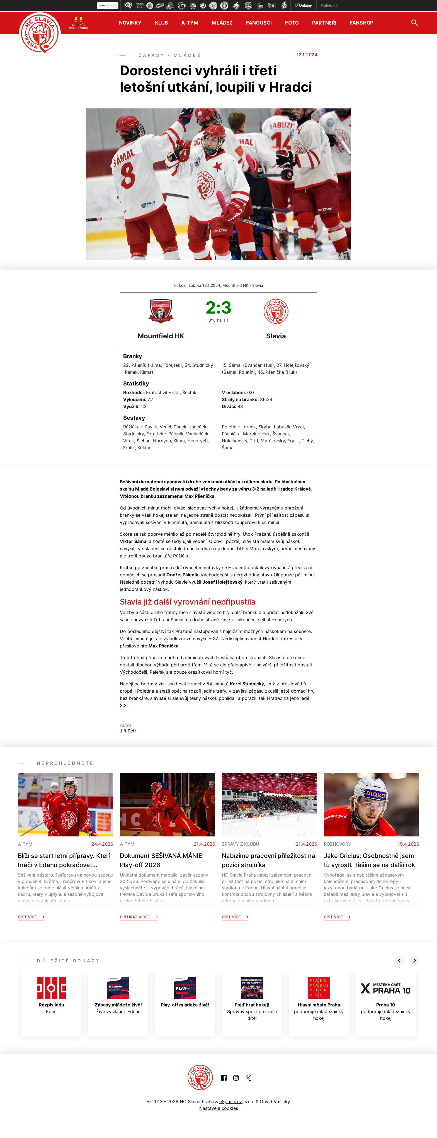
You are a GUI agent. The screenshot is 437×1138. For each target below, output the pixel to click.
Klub (161, 22)
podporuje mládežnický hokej (319, 999)
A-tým (189, 22)
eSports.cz (230, 1101)
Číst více (31, 916)
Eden (51, 995)
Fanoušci (259, 22)
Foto (292, 22)
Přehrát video (139, 916)
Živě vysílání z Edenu (118, 995)
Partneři (324, 22)
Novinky (130, 22)
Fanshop (361, 22)
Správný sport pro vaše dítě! (252, 999)
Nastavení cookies (218, 1108)
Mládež (222, 22)
